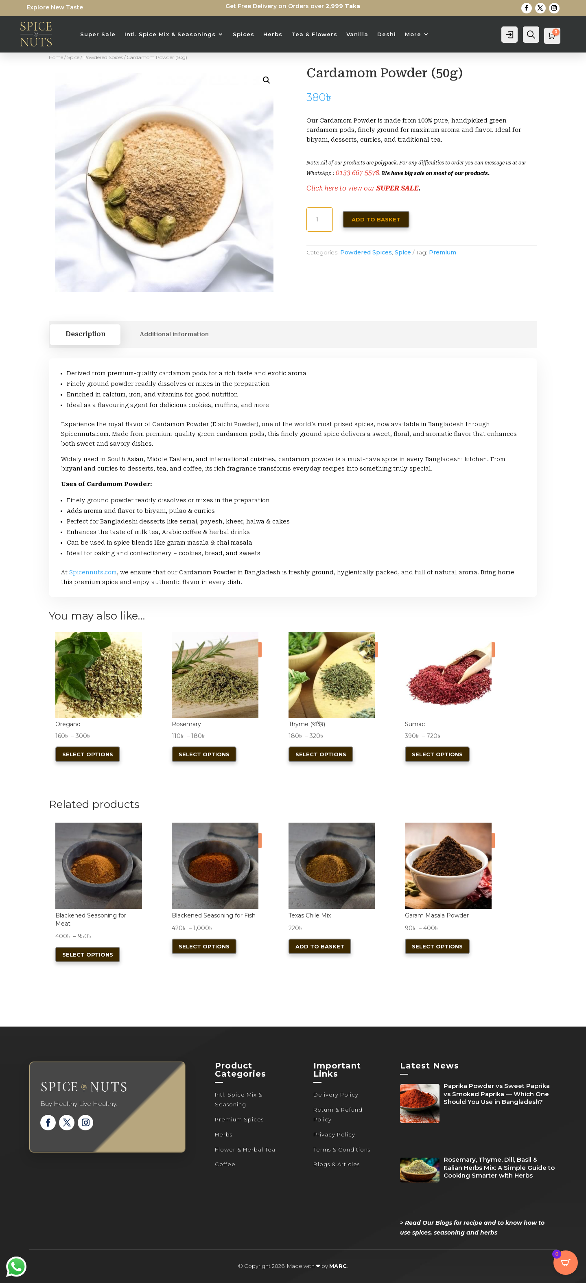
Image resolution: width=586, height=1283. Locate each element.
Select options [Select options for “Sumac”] (437, 754)
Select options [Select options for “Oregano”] (87, 754)
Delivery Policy (336, 1094)
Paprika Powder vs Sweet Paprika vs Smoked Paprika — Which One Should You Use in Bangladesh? (497, 1094)
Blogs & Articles (336, 1164)
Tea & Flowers (314, 34)
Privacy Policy (334, 1134)
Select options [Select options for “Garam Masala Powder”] (437, 946)
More (413, 34)
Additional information (174, 334)
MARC (338, 1266)
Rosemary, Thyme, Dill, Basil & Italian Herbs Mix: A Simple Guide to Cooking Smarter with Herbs (499, 1167)
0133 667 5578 (357, 173)
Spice (73, 57)
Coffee (225, 1164)
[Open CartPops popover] (565, 1262)
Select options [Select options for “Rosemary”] (204, 754)
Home (56, 57)
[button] (266, 80)
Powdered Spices (103, 57)
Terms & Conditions (341, 1149)
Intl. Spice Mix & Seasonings (170, 34)
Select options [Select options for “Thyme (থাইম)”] (320, 754)
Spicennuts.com (93, 572)
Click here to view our (341, 188)
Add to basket (376, 219)
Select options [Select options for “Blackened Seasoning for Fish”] (204, 946)
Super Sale (98, 34)
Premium (442, 252)
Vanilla (357, 34)
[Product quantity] (319, 219)
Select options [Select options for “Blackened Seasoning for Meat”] (87, 954)
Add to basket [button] (319, 946)
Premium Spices (239, 1119)
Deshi (386, 34)
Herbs (272, 34)
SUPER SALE (397, 188)
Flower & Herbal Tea (245, 1149)
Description (85, 334)
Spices (243, 34)
